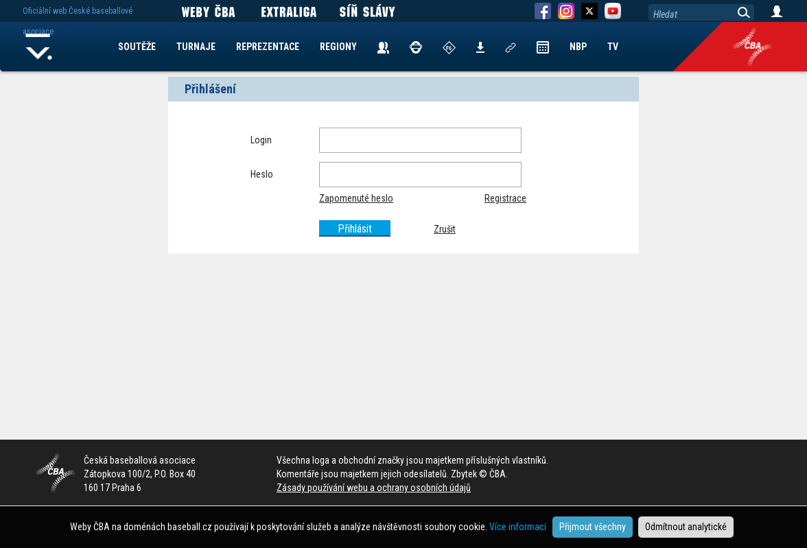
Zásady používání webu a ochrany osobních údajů (374, 487)
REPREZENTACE (267, 46)
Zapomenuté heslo (356, 198)
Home (39, 46)
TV (612, 46)
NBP (578, 46)
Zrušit (445, 229)
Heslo (261, 174)
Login (261, 139)
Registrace (505, 198)
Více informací (517, 526)
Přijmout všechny (592, 526)
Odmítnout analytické (686, 526)
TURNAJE (195, 46)
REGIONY (338, 46)
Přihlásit (355, 228)
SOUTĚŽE (137, 46)
